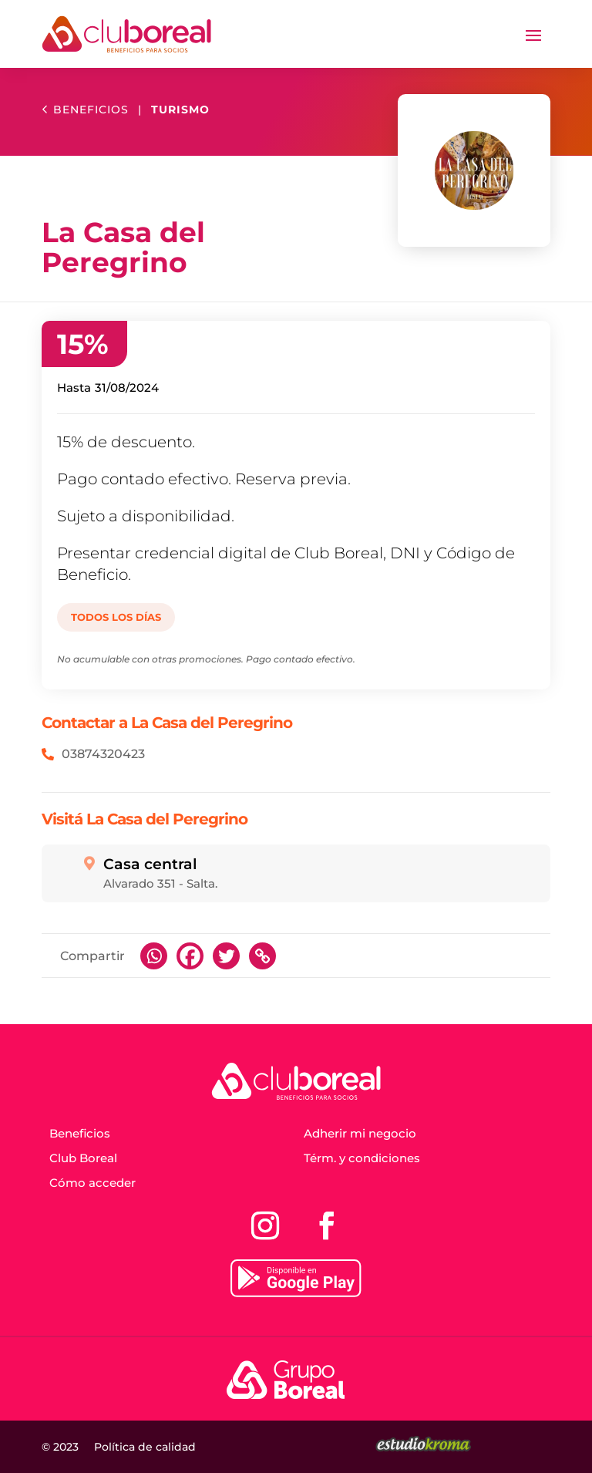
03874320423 (103, 754)
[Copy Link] (262, 955)
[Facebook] (190, 955)
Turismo (180, 109)
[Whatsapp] (153, 955)
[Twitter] (226, 955)
